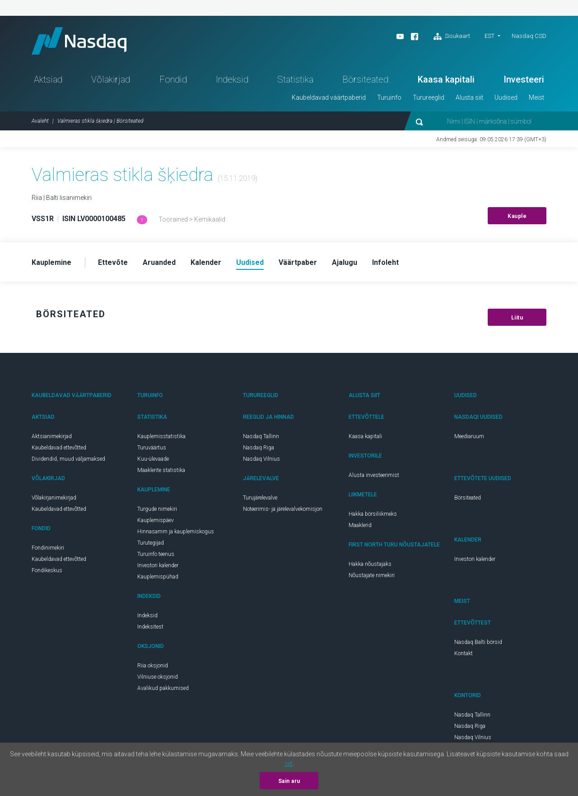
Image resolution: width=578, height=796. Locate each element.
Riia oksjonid (152, 665)
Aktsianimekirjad (52, 436)
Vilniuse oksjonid (157, 677)
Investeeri (523, 79)
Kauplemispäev (155, 520)
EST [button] (489, 35)
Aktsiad (48, 79)
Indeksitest (150, 627)
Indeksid (232, 79)
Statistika (295, 79)
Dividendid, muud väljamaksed (68, 459)
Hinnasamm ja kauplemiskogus (175, 531)
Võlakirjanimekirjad (54, 498)
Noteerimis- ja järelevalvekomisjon (282, 509)
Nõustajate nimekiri (372, 575)
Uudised (505, 97)
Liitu (517, 318)
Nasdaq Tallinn (261, 436)
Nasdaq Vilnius (261, 459)
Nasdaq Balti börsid (478, 642)
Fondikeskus (47, 570)
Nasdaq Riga (258, 447)
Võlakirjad (110, 79)
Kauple (517, 216)
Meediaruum (469, 436)
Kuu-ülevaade (153, 459)
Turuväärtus (151, 447)
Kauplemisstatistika (161, 436)
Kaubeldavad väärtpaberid (329, 97)
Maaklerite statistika (161, 470)
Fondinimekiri (48, 548)
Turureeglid (428, 97)
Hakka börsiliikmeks (373, 514)
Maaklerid (360, 525)
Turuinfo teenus (155, 554)
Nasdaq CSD (529, 35)
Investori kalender (157, 565)
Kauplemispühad (157, 577)
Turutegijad (150, 543)
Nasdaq (79, 41)
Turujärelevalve (260, 498)
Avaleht (40, 121)
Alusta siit (469, 97)
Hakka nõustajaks (370, 564)
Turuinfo (389, 97)
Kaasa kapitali (446, 79)
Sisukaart (452, 36)
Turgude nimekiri (157, 509)
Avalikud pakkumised (163, 688)
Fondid (173, 79)
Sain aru (289, 781)
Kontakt (463, 653)
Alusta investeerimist (374, 475)
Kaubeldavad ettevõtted (59, 447)
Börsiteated (365, 79)
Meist (536, 97)
